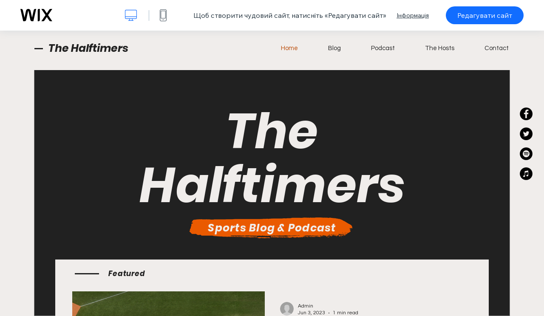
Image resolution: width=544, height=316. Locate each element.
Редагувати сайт (484, 15)
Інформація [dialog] (413, 15)
